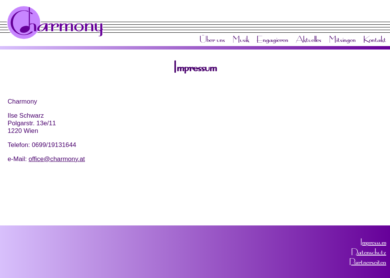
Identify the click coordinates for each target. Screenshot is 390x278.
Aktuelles (308, 39)
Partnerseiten (367, 262)
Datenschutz (368, 252)
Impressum (373, 242)
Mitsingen (342, 39)
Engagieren (272, 39)
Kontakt (374, 39)
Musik (241, 39)
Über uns (212, 39)
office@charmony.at (57, 159)
